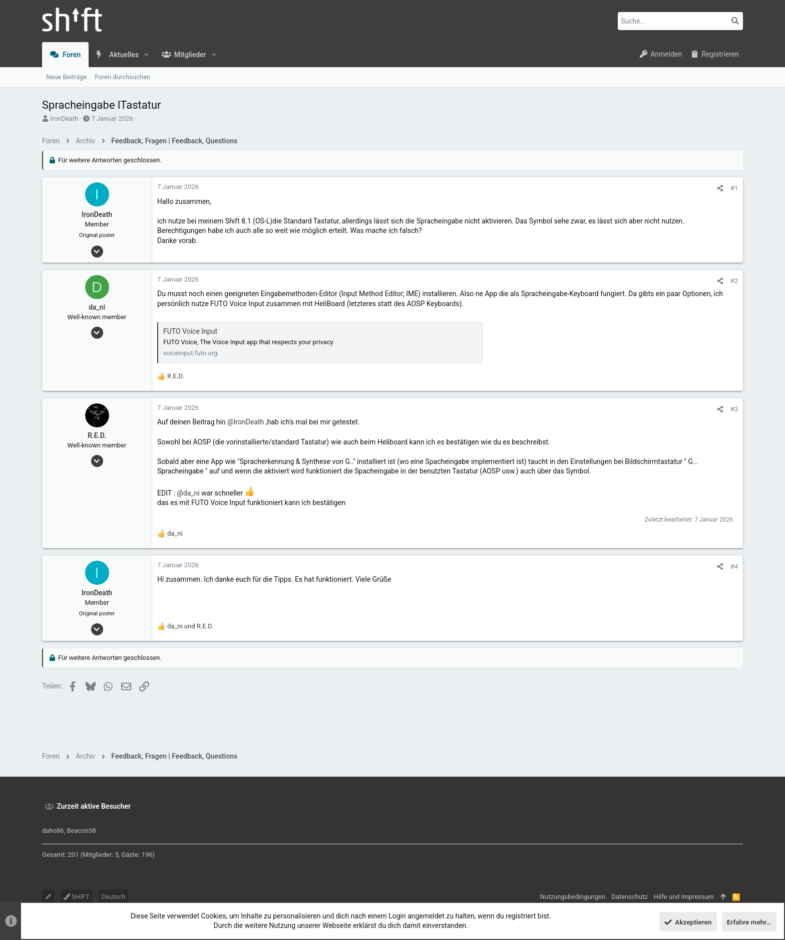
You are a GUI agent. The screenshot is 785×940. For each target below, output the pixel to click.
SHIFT (77, 896)
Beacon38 (81, 830)
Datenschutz (629, 896)
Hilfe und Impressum (684, 896)
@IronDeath (245, 422)
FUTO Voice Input (190, 331)
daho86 (53, 830)
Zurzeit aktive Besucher (94, 806)
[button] (146, 54)
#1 (734, 188)
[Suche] (680, 21)
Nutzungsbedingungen (572, 896)
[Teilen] (720, 188)
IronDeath (64, 118)
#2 (734, 281)
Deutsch (114, 896)
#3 (734, 409)
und (190, 626)
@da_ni (188, 493)
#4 (734, 566)
